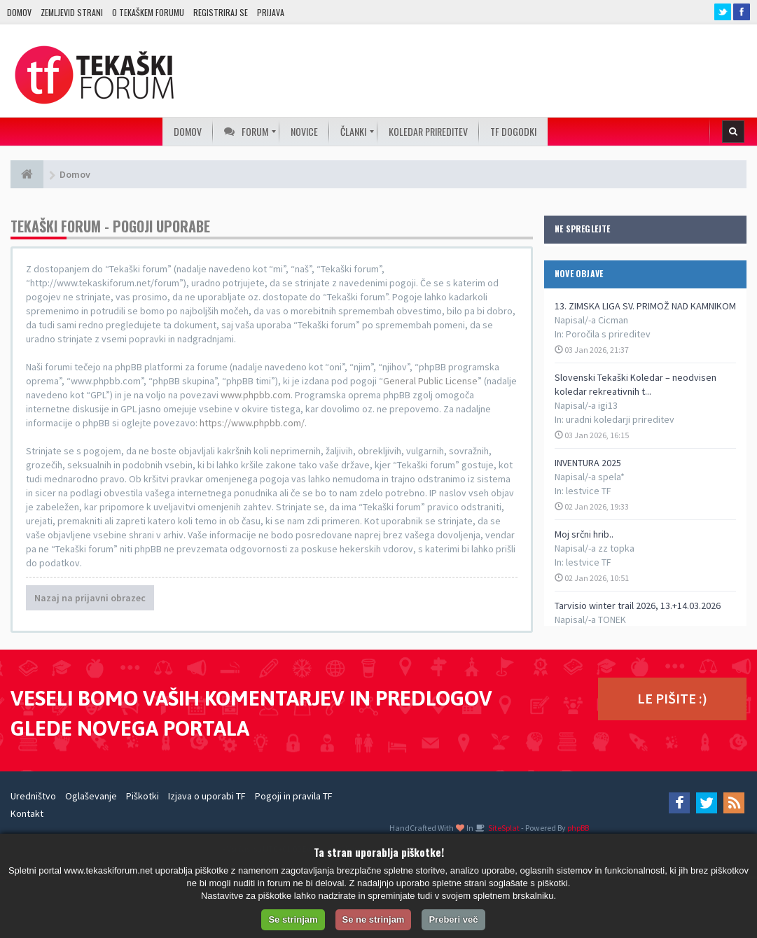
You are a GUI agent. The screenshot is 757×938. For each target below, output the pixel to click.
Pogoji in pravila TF (294, 796)
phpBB (578, 827)
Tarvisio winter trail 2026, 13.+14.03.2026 (638, 605)
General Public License (430, 380)
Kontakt (27, 813)
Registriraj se (220, 12)
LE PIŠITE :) (672, 698)
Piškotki (142, 796)
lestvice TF (588, 490)
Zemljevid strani (72, 12)
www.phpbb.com (256, 394)
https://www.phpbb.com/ (252, 422)
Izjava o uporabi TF (207, 796)
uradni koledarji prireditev (620, 419)
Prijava (270, 12)
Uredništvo (33, 796)
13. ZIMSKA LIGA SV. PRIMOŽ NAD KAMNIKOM (645, 306)
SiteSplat (503, 827)
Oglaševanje (91, 796)
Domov (19, 12)
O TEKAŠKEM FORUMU (148, 12)
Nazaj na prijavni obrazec (90, 598)
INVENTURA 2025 (588, 462)
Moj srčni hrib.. (584, 534)
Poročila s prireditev (608, 334)
